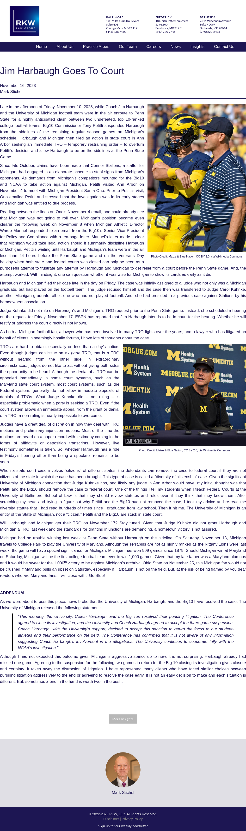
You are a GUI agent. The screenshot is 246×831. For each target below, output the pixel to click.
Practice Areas (96, 46)
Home (41, 46)
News (176, 46)
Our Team (128, 46)
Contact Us (224, 46)
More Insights (123, 719)
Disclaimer (111, 819)
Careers (153, 46)
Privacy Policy (132, 819)
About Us (64, 46)
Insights (197, 46)
